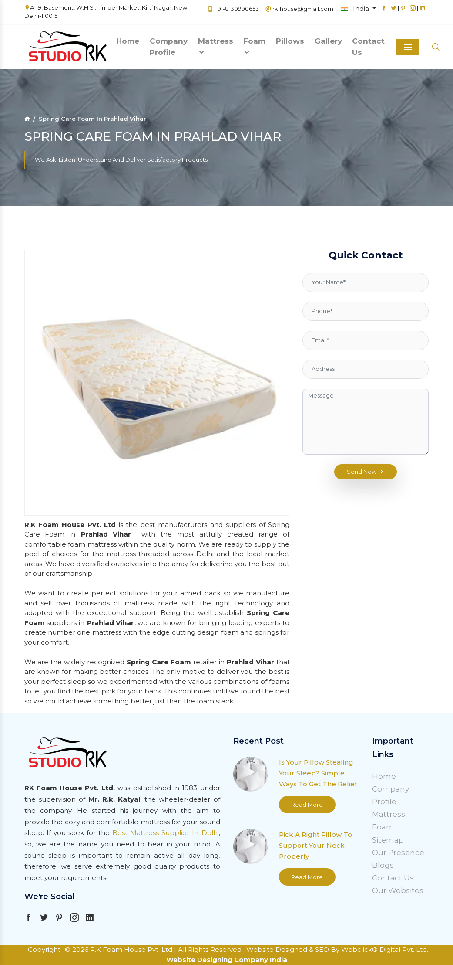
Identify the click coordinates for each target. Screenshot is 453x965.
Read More (307, 804)
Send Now (366, 472)
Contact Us (368, 47)
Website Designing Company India (226, 959)
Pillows (290, 41)
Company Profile (169, 47)
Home (127, 41)
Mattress (215, 46)
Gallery (328, 41)
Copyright (44, 949)
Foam (254, 46)
